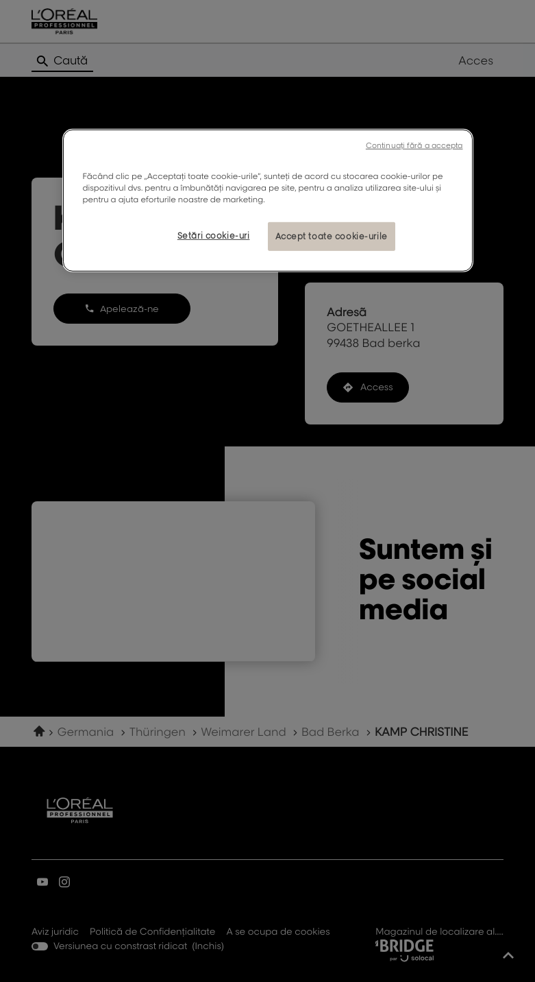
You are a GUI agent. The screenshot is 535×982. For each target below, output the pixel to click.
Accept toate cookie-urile (331, 236)
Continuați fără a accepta (414, 145)
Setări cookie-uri (213, 235)
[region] (267, 200)
